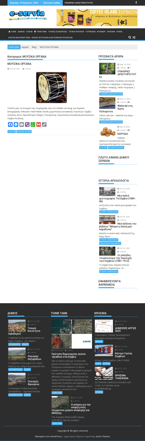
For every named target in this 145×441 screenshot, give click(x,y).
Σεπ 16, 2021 (34, 321)
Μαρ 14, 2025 (124, 64)
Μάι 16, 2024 (123, 127)
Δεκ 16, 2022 (121, 346)
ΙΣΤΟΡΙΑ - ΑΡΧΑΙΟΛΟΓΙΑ (108, 212)
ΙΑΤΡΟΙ (98, 363)
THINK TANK (57, 393)
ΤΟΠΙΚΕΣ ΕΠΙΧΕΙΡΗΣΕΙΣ (57, 32)
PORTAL (119, 32)
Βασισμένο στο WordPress (48, 436)
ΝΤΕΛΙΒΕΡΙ (101, 32)
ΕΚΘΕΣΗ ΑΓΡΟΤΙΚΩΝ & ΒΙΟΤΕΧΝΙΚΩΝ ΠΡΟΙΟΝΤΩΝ (52, 38)
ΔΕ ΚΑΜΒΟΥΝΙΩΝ (15, 369)
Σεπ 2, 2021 (77, 397)
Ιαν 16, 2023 (121, 321)
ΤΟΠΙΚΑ (29, 32)
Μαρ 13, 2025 (124, 99)
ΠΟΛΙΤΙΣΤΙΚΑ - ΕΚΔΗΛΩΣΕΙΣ (110, 243)
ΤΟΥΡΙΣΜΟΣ (90, 32)
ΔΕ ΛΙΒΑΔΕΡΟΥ (14, 344)
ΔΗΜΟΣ (21, 32)
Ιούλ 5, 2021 (121, 368)
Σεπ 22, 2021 (123, 248)
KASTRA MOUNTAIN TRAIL (19, 38)
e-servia (27, 68)
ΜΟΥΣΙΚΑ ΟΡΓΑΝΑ (19, 64)
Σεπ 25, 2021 (123, 188)
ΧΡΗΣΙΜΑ (111, 32)
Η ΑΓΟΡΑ (11, 131)
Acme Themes (103, 436)
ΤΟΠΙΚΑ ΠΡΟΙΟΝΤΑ (76, 32)
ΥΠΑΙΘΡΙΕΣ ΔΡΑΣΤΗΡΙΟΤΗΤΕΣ (79, 2)
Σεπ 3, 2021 (57, 350)
